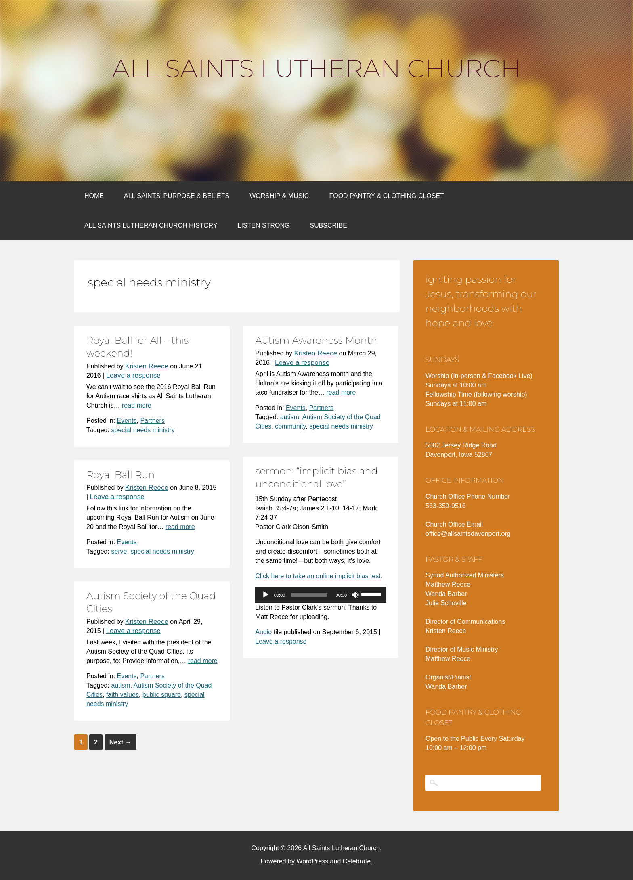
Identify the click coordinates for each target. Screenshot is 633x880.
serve (119, 551)
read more (136, 405)
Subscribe (328, 225)
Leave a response (133, 375)
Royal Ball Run (120, 475)
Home (94, 195)
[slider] (309, 595)
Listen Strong (264, 225)
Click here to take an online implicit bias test (317, 576)
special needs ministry (142, 429)
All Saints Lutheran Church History (151, 225)
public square (162, 694)
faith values (122, 694)
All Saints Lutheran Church (316, 68)
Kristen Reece (146, 366)
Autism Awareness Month (316, 340)
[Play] (266, 595)
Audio (263, 632)
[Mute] (355, 595)
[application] (320, 595)
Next (120, 742)
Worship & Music (279, 195)
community (290, 426)
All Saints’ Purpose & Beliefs (176, 195)
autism (289, 417)
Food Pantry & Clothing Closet (386, 195)
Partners (152, 420)
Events (127, 420)
